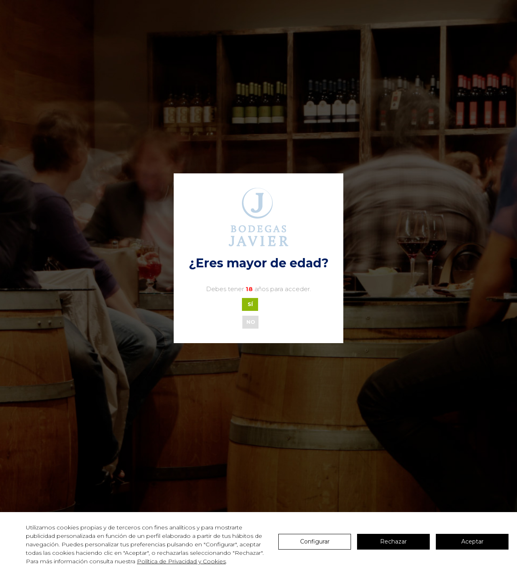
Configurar (315, 541)
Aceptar (472, 541)
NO (250, 322)
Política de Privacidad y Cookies (181, 561)
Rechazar (393, 541)
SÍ (250, 304)
